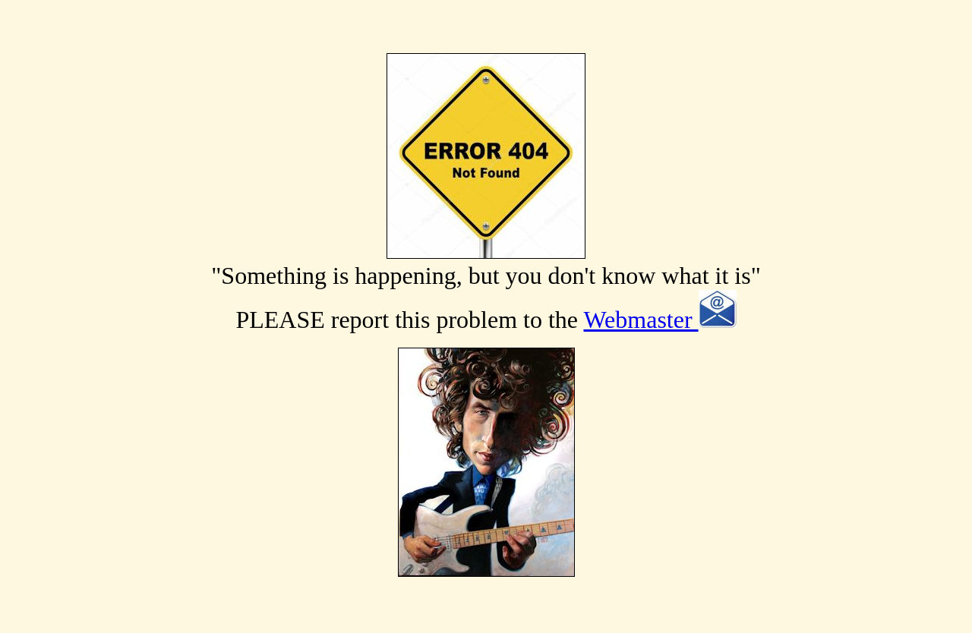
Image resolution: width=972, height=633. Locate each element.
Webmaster (659, 319)
